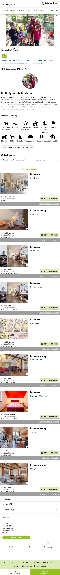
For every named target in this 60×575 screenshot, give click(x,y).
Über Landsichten (11, 562)
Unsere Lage (30, 509)
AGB (16, 566)
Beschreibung (8, 11)
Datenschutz (27, 566)
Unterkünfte (40, 11)
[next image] (56, 30)
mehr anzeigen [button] (9, 115)
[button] (44, 160)
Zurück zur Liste (51, 3)
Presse (36, 562)
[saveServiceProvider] (56, 16)
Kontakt (30, 516)
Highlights (24, 11)
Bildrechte (47, 562)
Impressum (41, 566)
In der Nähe (30, 504)
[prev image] (3, 30)
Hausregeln (30, 498)
